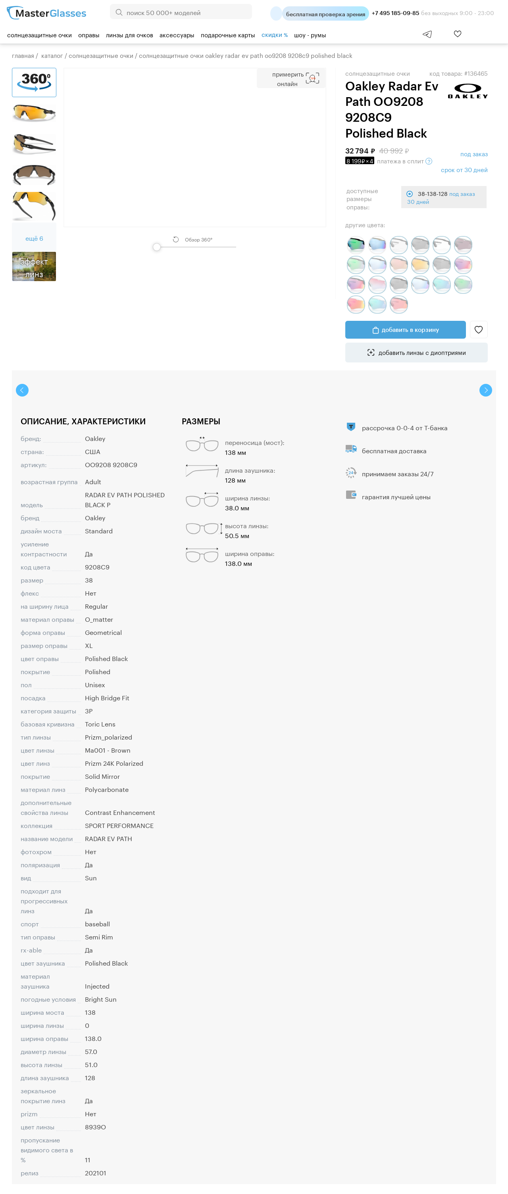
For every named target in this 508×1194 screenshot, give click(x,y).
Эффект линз (34, 266)
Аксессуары (177, 34)
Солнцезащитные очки (39, 34)
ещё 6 (34, 237)
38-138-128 (441, 197)
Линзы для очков (129, 34)
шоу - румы (310, 34)
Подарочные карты (228, 34)
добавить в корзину (410, 329)
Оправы (89, 34)
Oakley (95, 438)
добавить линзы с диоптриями (421, 351)
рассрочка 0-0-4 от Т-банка (405, 427)
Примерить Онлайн (288, 78)
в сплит (388, 160)
